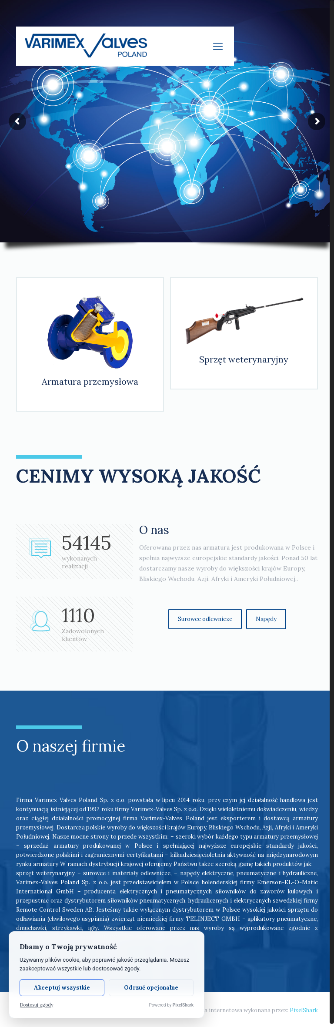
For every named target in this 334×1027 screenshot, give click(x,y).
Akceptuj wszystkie (62, 987)
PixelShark (304, 1007)
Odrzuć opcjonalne (151, 987)
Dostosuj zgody (36, 1005)
